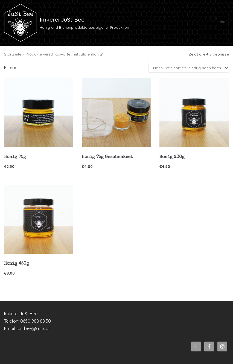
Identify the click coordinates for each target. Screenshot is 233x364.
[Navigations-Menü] (222, 22)
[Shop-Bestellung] (188, 68)
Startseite (12, 54)
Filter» (10, 67)
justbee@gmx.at (33, 328)
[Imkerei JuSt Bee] (66, 23)
